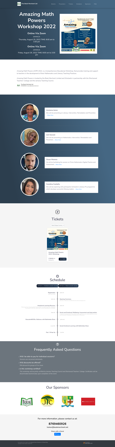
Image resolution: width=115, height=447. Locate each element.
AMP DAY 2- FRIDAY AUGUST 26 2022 (68, 286)
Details (53, 4)
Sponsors (88, 4)
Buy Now (62, 259)
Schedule (79, 4)
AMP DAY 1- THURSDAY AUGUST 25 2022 (47, 286)
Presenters (62, 4)
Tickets (71, 4)
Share (57, 434)
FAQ (95, 4)
